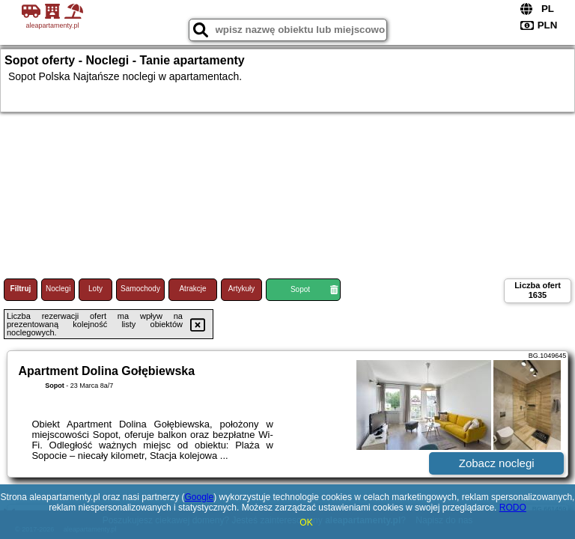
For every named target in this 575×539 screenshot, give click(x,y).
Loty (95, 288)
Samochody (140, 288)
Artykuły (241, 288)
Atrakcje (192, 288)
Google (198, 497)
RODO (512, 507)
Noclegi (58, 288)
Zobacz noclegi (497, 463)
